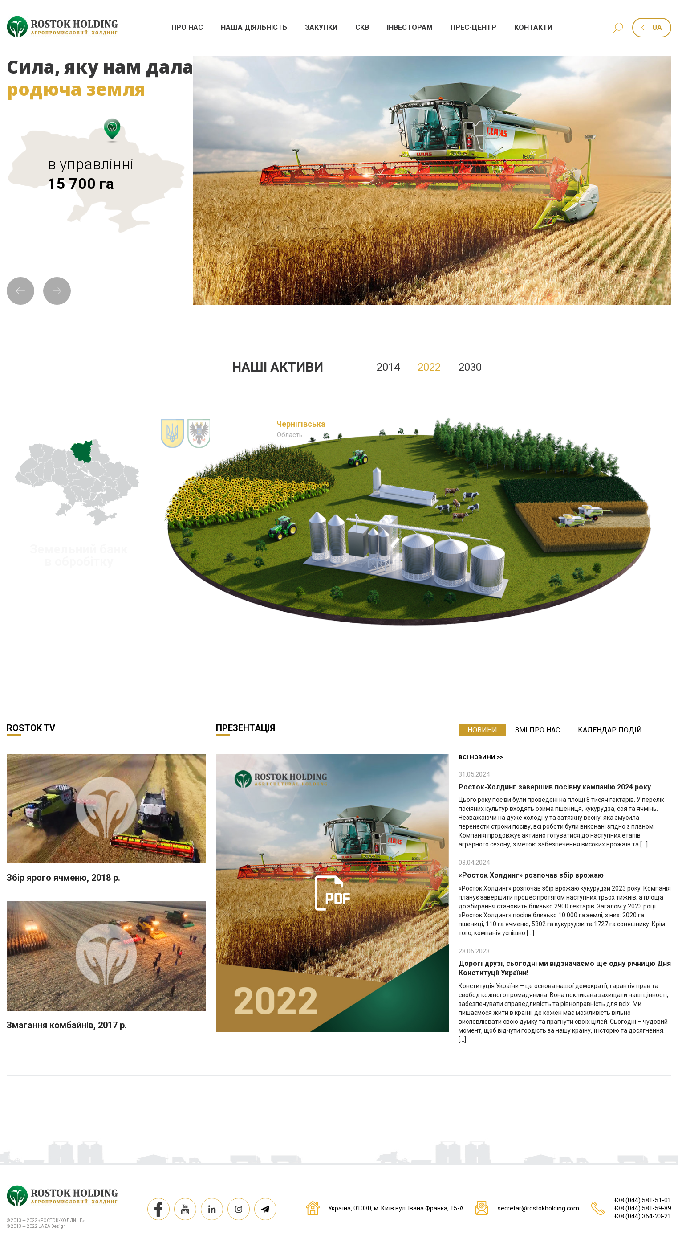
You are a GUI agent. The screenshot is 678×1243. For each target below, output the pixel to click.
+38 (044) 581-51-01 (642, 1200)
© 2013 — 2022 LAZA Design (36, 1226)
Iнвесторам (410, 27)
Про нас (187, 27)
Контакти (533, 27)
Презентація (245, 728)
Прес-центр (473, 27)
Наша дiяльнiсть (254, 27)
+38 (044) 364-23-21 (642, 1216)
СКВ (362, 27)
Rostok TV (31, 728)
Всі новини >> (481, 757)
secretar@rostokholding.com (538, 1208)
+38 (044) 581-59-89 (642, 1208)
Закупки (321, 27)
